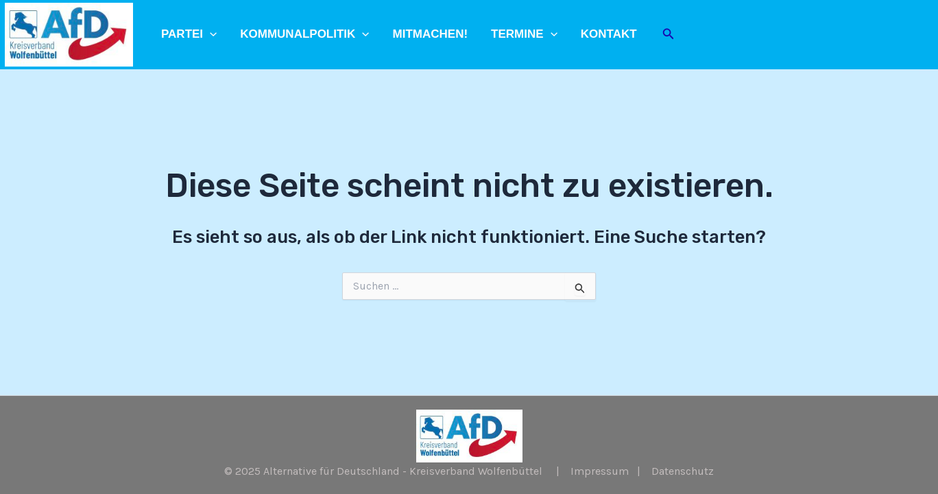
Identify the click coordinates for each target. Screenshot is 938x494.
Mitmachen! (430, 33)
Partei (189, 34)
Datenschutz (682, 471)
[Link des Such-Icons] (668, 34)
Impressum (599, 471)
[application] (210, 34)
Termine (524, 34)
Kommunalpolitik (304, 34)
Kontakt (609, 33)
